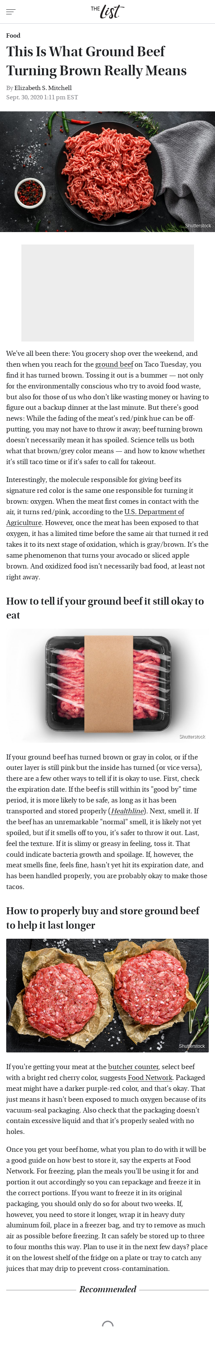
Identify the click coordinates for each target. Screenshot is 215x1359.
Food (13, 36)
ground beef (114, 365)
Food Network (149, 1078)
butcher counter (133, 1067)
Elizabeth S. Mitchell (43, 88)
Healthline (127, 811)
